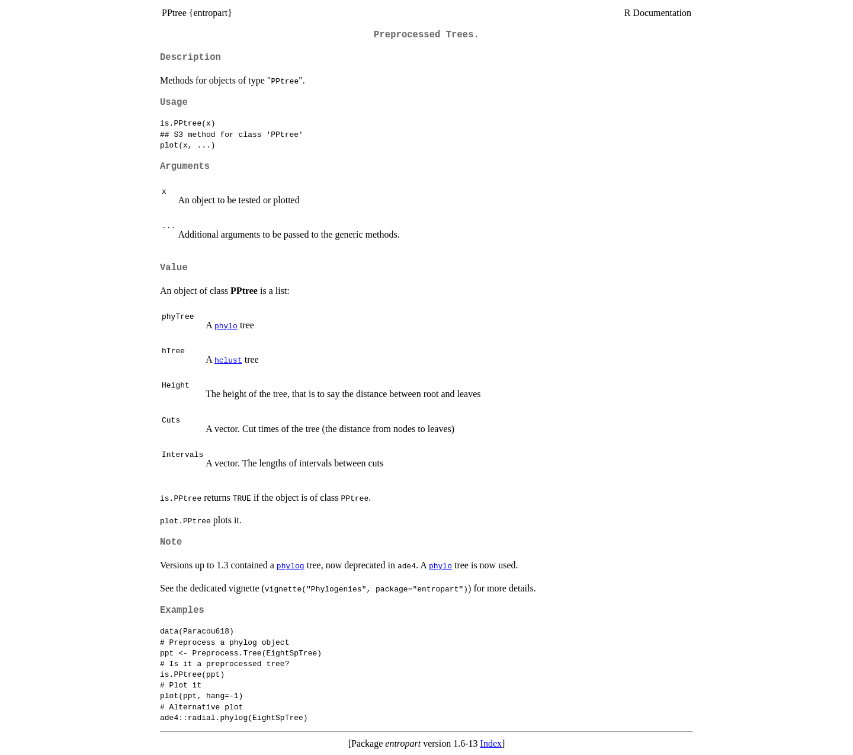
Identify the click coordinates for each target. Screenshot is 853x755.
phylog (290, 565)
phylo (226, 325)
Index (491, 743)
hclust (228, 359)
